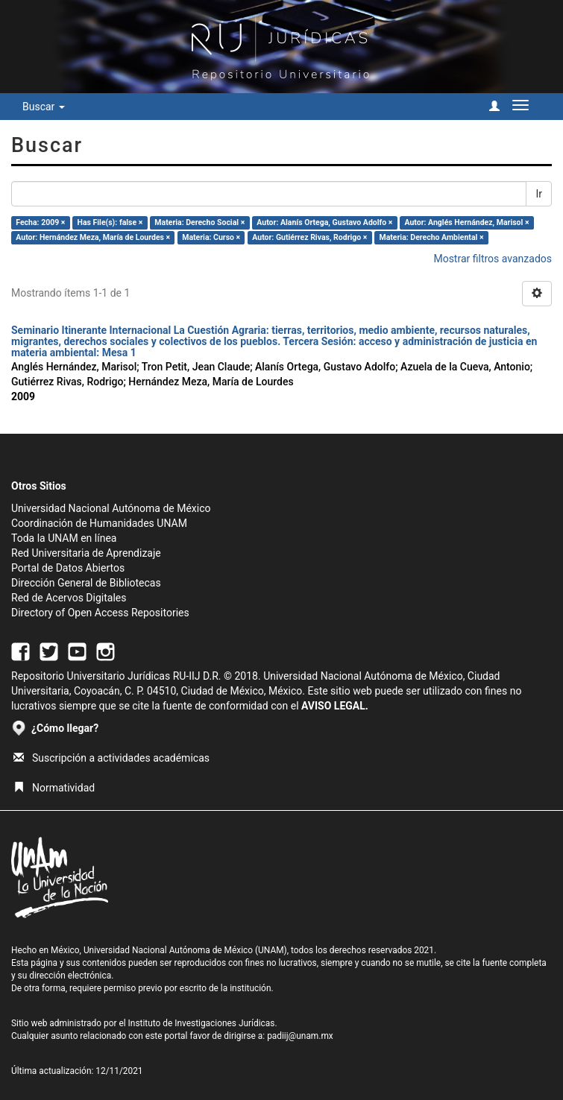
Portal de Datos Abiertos (68, 568)
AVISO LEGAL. (334, 706)
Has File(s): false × (110, 222)
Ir (538, 194)
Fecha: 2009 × (40, 222)
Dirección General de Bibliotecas (86, 583)
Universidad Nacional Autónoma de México (111, 508)
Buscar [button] (43, 107)
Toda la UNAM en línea (63, 538)
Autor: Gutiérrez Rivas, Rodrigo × (309, 237)
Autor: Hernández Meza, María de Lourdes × (93, 237)
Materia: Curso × (211, 237)
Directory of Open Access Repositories (100, 613)
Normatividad (54, 788)
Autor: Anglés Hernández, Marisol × (466, 222)
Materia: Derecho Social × (199, 222)
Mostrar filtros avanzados (492, 259)
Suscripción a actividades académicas (111, 758)
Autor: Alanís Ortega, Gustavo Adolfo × (324, 222)
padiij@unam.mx (300, 1036)
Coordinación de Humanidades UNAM (99, 523)
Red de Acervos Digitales (68, 598)
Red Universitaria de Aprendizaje (86, 553)
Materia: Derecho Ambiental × (431, 237)
